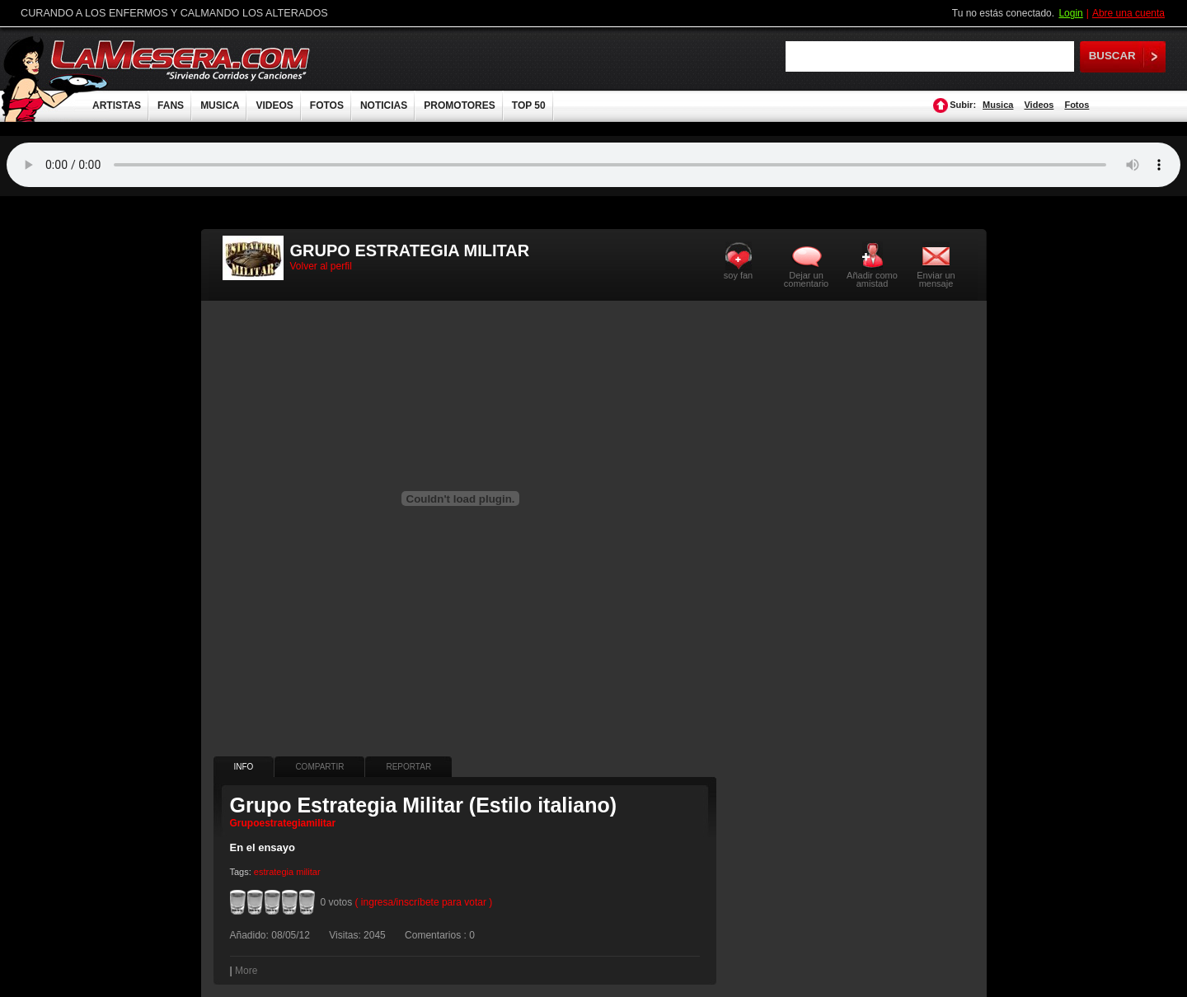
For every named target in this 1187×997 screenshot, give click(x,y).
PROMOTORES (459, 105)
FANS (170, 105)
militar (308, 872)
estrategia (273, 872)
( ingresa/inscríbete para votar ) (424, 902)
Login (1070, 13)
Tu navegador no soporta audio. (593, 165)
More (246, 970)
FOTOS (327, 105)
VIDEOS (274, 105)
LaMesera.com (181, 59)
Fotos (1076, 105)
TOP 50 (529, 105)
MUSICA (219, 105)
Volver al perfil (321, 266)
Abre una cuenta (1128, 13)
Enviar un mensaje (936, 279)
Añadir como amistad (872, 279)
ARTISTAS (116, 105)
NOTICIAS (383, 105)
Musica (998, 105)
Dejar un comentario (806, 279)
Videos (1038, 105)
